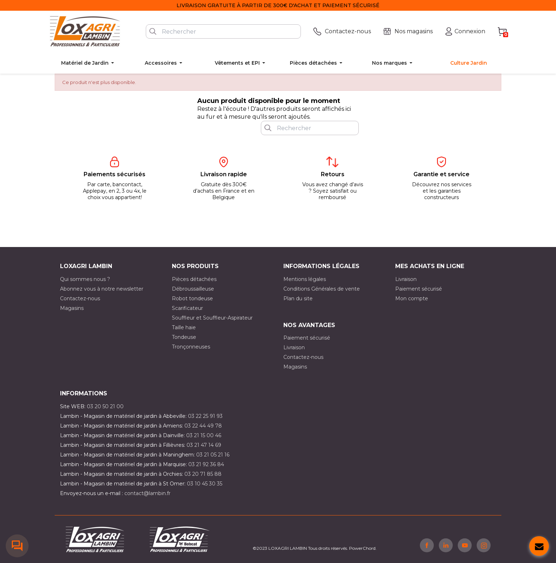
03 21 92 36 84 (206, 464)
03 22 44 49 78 (203, 426)
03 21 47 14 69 (204, 445)
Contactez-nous (80, 298)
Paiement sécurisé (418, 289)
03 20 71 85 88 (203, 474)
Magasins (72, 308)
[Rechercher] (223, 31)
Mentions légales (304, 279)
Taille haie (184, 327)
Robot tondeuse (192, 298)
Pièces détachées (194, 279)
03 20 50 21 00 (105, 406)
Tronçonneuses (191, 347)
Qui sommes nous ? (85, 279)
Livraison (406, 279)
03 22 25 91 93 (205, 416)
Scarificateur (187, 308)
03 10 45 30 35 (204, 483)
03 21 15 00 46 (203, 435)
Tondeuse (184, 337)
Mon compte (411, 298)
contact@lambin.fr (147, 493)
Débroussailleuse (193, 289)
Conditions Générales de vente (321, 289)
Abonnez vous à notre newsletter (101, 289)
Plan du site (298, 298)
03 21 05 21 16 (212, 454)
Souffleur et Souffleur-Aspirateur (212, 318)
